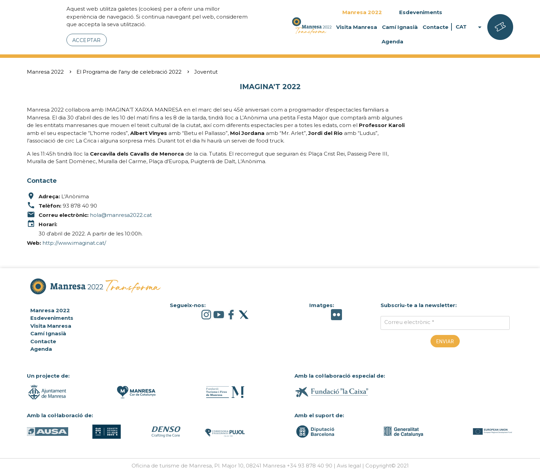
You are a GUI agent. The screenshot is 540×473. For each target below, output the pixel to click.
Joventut (206, 72)
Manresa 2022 (362, 12)
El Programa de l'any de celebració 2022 (128, 72)
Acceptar (86, 40)
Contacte (435, 27)
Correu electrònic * (409, 322)
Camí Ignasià (400, 27)
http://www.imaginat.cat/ (74, 243)
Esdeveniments (420, 12)
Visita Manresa (356, 27)
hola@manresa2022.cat (121, 215)
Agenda (392, 41)
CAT (470, 27)
